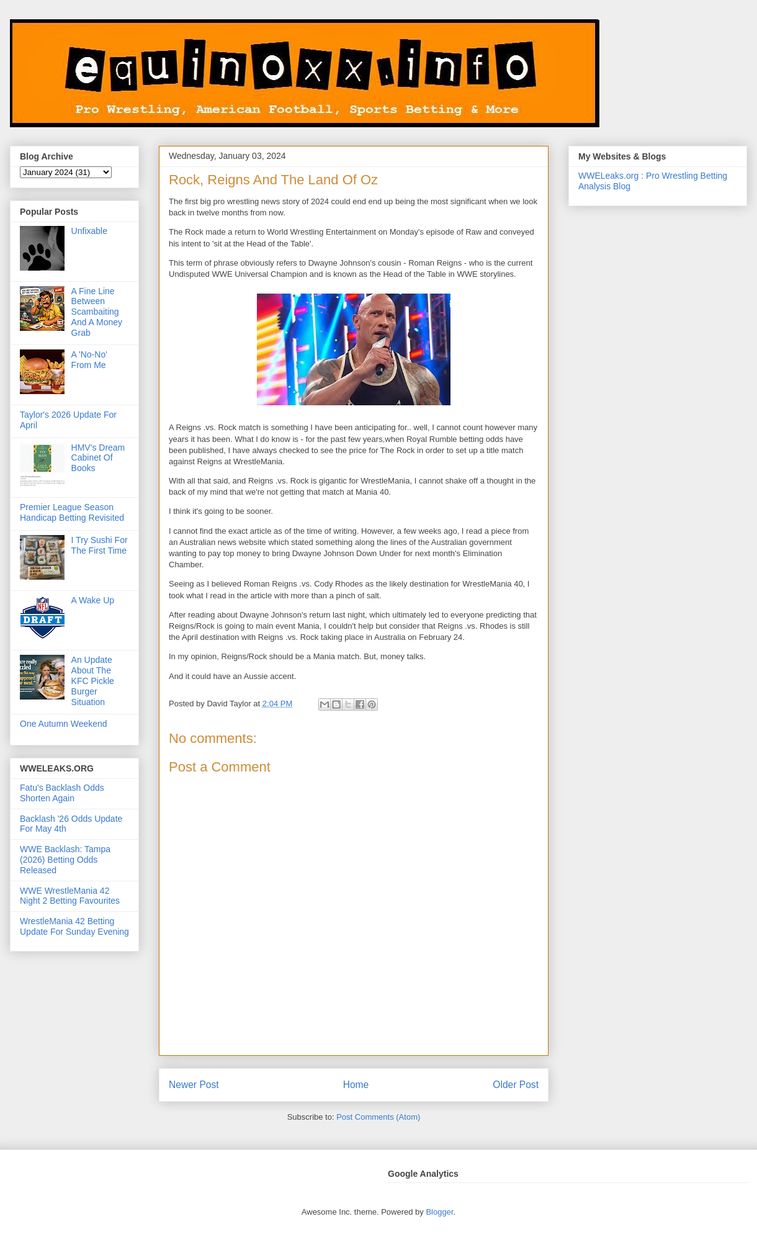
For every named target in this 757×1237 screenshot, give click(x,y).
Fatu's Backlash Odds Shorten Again (62, 793)
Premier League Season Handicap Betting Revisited (72, 512)
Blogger (439, 1212)
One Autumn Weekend (63, 724)
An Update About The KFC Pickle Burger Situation (92, 680)
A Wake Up (93, 600)
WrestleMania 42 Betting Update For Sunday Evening (74, 926)
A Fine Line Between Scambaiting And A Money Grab (97, 312)
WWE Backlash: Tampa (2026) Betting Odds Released (65, 859)
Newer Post (194, 1084)
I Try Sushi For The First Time (99, 545)
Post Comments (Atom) (378, 1117)
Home (356, 1084)
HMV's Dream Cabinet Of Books (98, 458)
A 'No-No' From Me (89, 359)
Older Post (516, 1084)
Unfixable (89, 231)
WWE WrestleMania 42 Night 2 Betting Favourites (70, 896)
